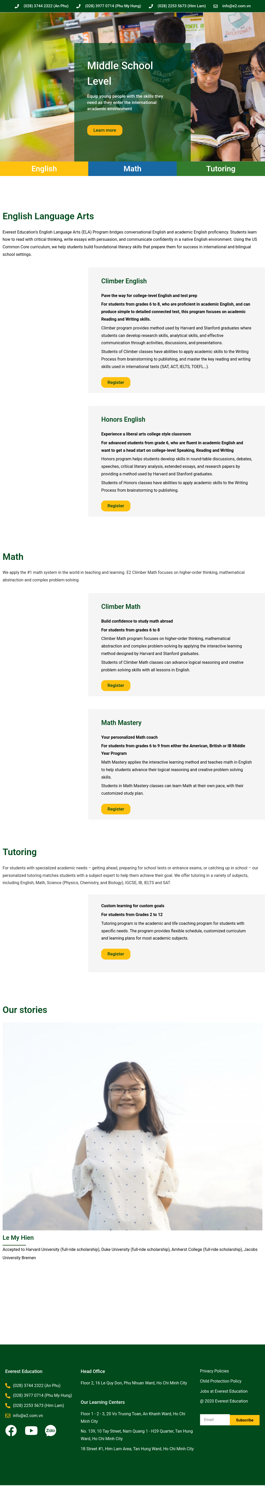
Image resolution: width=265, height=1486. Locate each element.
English (44, 168)
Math (132, 168)
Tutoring (220, 168)
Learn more (105, 130)
